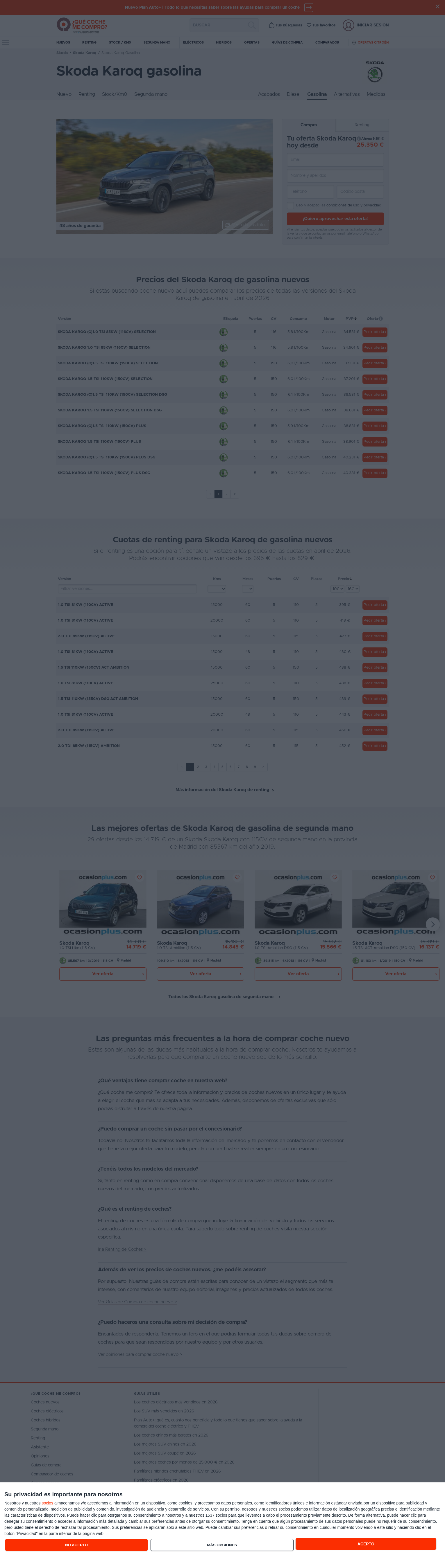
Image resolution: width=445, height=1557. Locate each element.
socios (47, 1503)
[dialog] (222, 1520)
